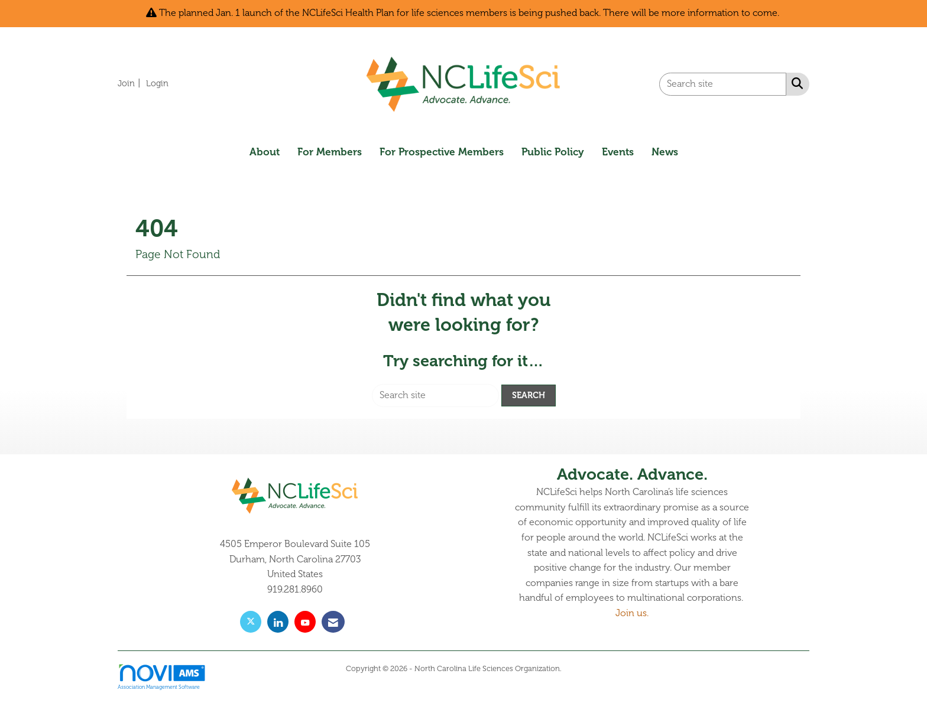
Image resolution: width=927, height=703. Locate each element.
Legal (572, 669)
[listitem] (131, 83)
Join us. (632, 613)
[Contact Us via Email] (333, 622)
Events (618, 152)
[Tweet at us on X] (250, 622)
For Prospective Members (442, 152)
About (264, 152)
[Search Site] (794, 83)
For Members (329, 152)
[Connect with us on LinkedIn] (278, 622)
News (665, 152)
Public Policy (552, 152)
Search (528, 395)
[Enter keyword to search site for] (722, 84)
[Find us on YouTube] (305, 622)
